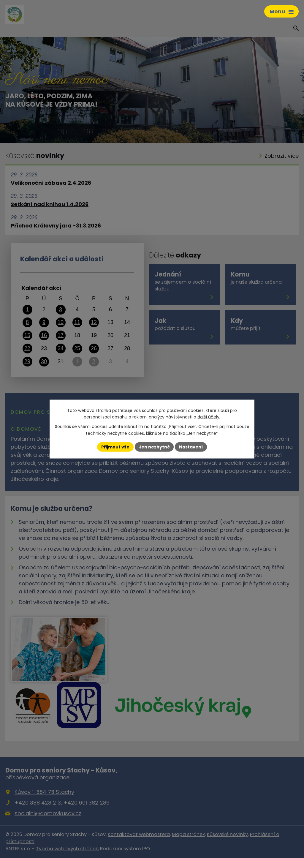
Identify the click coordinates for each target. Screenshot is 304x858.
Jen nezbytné (154, 447)
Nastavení (191, 447)
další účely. (208, 417)
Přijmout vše (115, 447)
